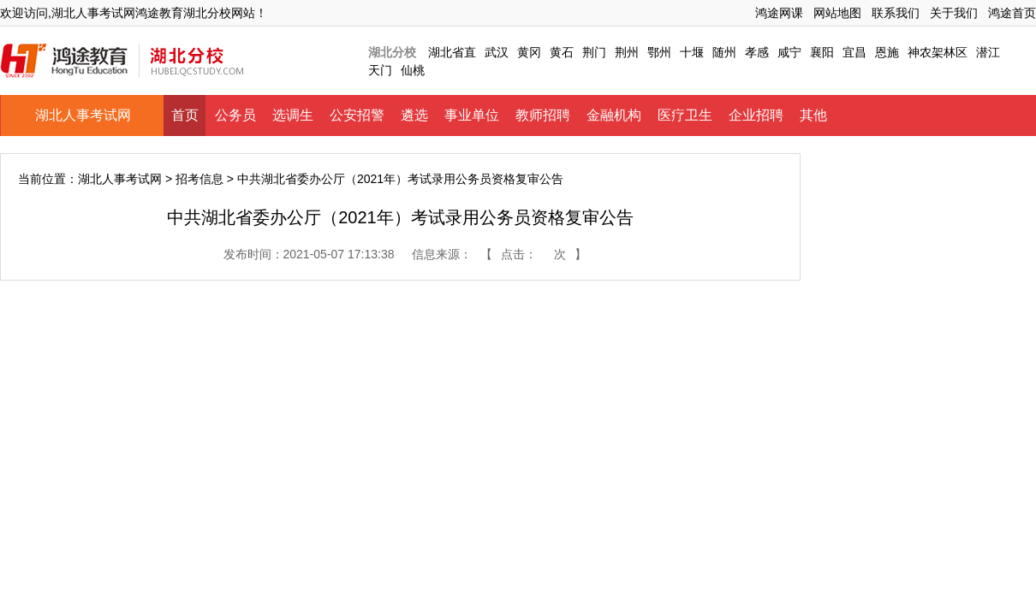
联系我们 (896, 13)
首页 (185, 115)
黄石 (562, 52)
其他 (813, 115)
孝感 (757, 52)
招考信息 (199, 179)
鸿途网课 (779, 13)
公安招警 (357, 115)
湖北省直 (452, 52)
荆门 (594, 52)
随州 (724, 52)
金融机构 (613, 115)
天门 (380, 70)
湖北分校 (392, 52)
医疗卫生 (685, 115)
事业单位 (471, 115)
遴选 (414, 115)
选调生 (292, 115)
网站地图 (837, 13)
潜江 (988, 52)
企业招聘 (756, 115)
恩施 (887, 52)
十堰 (692, 52)
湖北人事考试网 (83, 115)
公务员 (235, 115)
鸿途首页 (1012, 13)
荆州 (627, 52)
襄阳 (822, 52)
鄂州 (659, 52)
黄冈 (529, 52)
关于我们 (954, 13)
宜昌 (854, 52)
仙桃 (413, 70)
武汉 (497, 52)
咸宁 (789, 52)
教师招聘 (542, 115)
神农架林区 (938, 52)
